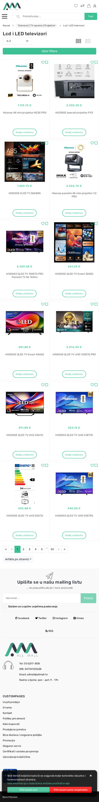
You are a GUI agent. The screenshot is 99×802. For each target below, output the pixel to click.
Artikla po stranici (17, 559)
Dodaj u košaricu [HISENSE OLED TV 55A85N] (24, 213)
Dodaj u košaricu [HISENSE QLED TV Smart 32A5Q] (74, 293)
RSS (49, 631)
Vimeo (79, 618)
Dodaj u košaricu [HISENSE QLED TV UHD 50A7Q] (24, 535)
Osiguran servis (12, 746)
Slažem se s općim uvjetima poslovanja (32, 606)
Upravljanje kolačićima (16, 757)
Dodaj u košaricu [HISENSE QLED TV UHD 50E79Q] (74, 535)
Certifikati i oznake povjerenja (20, 751)
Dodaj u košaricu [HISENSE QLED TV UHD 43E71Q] (74, 454)
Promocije (9, 740)
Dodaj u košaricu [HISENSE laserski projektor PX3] (74, 132)
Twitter (41, 618)
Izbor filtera (49, 51)
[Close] (28, 790)
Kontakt (7, 713)
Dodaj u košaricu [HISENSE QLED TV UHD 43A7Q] (24, 454)
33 (52, 549)
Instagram (60, 618)
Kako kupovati (11, 724)
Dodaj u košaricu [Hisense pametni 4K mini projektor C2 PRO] (74, 213)
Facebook (22, 618)
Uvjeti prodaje (11, 702)
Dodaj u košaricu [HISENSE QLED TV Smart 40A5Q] (24, 374)
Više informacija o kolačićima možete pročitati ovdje (38, 783)
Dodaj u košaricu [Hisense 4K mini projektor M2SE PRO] (24, 132)
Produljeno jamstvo (14, 729)
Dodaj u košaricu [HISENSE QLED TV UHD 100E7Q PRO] (74, 374)
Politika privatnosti (14, 718)
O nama (7, 707)
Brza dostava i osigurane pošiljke (22, 735)
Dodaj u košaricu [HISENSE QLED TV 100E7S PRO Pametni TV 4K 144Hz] (24, 293)
